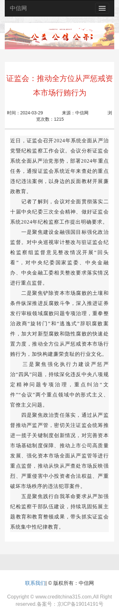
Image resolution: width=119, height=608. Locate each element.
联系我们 (35, 583)
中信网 (18, 8)
